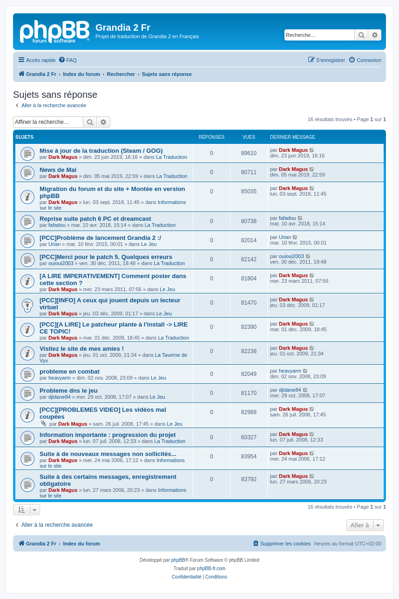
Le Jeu (148, 244)
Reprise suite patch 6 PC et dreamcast (95, 218)
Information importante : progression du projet (108, 434)
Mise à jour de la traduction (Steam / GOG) (101, 150)
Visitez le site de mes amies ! (82, 348)
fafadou (57, 225)
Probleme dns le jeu (69, 390)
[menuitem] (67, 60)
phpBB (178, 560)
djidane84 (59, 397)
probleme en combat (70, 371)
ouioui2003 (61, 263)
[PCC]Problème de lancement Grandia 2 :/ (100, 237)
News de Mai (58, 169)
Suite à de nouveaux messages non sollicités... (108, 453)
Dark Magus (62, 157)
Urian (54, 244)
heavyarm (59, 378)
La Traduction (171, 157)
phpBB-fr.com (211, 568)
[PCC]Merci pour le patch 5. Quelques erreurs (106, 256)
